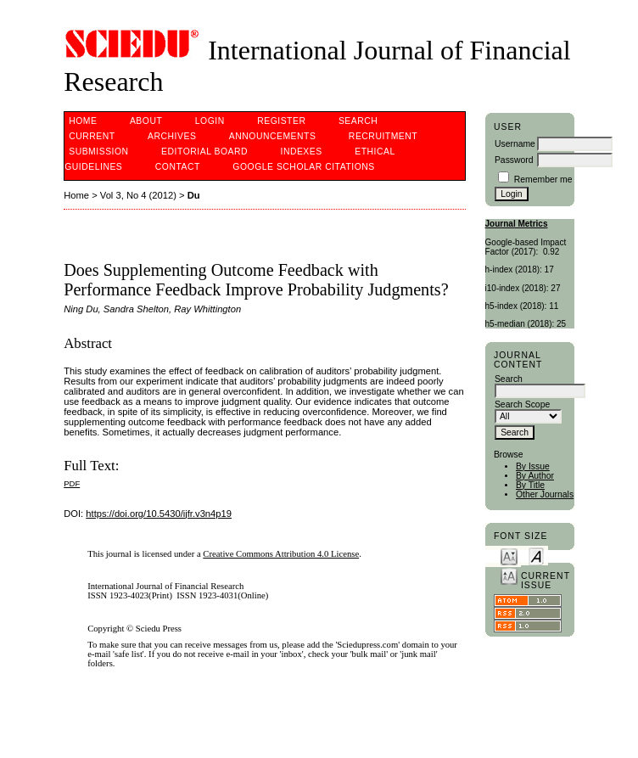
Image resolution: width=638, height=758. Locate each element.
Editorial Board (204, 151)
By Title (530, 485)
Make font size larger (509, 575)
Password (514, 160)
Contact (177, 166)
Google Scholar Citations (303, 166)
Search (358, 121)
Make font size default (536, 555)
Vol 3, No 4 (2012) (138, 195)
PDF (72, 483)
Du (193, 195)
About (146, 121)
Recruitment (383, 136)
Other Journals (545, 494)
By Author (535, 475)
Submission (98, 151)
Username (515, 144)
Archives (172, 136)
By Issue (533, 466)
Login (210, 121)
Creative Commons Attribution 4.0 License (281, 554)
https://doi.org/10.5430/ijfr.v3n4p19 (159, 513)
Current (92, 136)
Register (281, 121)
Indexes (301, 151)
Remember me (543, 179)
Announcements (272, 136)
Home (83, 121)
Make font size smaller (509, 555)
